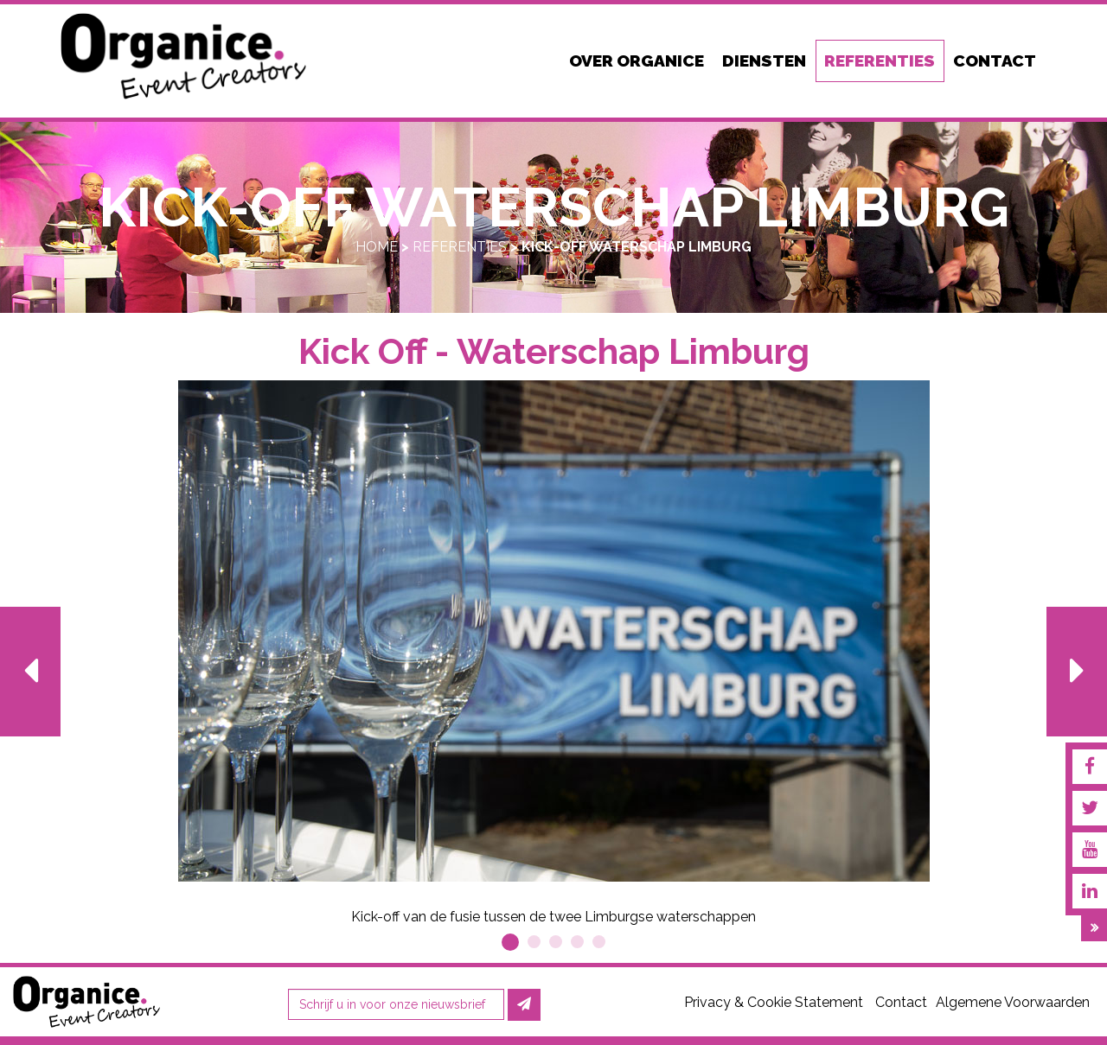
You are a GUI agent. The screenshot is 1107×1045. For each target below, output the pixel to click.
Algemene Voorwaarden (1013, 1002)
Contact (901, 1002)
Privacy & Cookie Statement (773, 1002)
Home (376, 247)
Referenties (460, 247)
